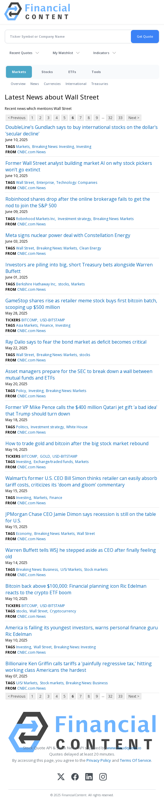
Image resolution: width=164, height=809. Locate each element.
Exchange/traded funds (53, 461)
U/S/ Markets (71, 569)
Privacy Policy (98, 760)
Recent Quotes (21, 52)
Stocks (47, 71)
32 (110, 117)
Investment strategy (74, 218)
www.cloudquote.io (124, 747)
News (34, 83)
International (76, 83)
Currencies (52, 83)
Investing (83, 146)
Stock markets (96, 569)
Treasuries (99, 83)
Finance (46, 325)
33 (120, 117)
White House (77, 426)
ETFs (72, 71)
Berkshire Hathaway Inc (35, 284)
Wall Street (25, 182)
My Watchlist (63, 52)
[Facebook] (75, 777)
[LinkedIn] (89, 777)
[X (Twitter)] (61, 777)
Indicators (101, 52)
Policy (21, 390)
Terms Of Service (135, 760)
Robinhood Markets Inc (35, 218)
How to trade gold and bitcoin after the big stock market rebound (76, 443)
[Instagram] (103, 777)
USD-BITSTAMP (52, 320)
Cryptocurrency (63, 611)
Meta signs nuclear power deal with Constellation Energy (67, 235)
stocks (63, 284)
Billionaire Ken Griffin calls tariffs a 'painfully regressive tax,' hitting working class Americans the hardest (78, 666)
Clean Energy (90, 248)
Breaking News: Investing (53, 146)
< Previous (16, 117)
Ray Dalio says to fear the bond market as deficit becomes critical (75, 342)
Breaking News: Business (37, 569)
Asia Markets (27, 325)
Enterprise (45, 182)
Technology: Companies (76, 182)
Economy (24, 533)
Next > (134, 117)
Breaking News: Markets (113, 218)
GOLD (45, 456)
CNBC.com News (31, 151)
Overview (18, 83)
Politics (22, 426)
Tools (96, 71)
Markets (19, 71)
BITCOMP (29, 320)
